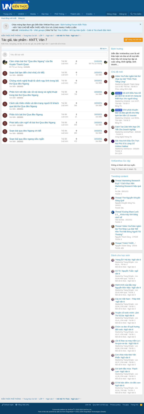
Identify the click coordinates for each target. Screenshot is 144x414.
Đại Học (45, 14)
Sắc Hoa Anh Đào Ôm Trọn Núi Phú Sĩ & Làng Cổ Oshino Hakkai (127, 143)
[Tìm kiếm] (136, 13)
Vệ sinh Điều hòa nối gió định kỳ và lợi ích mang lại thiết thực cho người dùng (128, 96)
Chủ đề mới (117, 72)
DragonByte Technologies (92, 411)
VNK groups (39, 30)
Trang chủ (7, 14)
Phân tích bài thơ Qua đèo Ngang (26, 114)
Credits (89, 14)
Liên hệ (88, 405)
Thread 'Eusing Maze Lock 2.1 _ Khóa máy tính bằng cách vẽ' (126, 214)
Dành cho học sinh (120, 255)
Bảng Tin (118, 106)
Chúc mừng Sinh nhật (123, 89)
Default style (7, 405)
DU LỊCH (118, 153)
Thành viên (75, 14)
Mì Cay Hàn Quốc (77, 30)
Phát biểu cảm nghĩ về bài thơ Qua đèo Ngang (32, 122)
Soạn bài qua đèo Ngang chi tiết (25, 131)
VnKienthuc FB (25, 30)
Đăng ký (21, 18)
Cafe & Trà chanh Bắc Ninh (99, 30)
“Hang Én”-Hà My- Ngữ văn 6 (128, 259)
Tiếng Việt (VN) (22, 405)
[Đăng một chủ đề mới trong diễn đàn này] (58, 54)
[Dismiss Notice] (140, 24)
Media (33, 14)
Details (103, 411)
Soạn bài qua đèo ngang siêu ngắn (26, 139)
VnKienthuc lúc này (120, 161)
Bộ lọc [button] (102, 49)
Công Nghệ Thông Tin (123, 137)
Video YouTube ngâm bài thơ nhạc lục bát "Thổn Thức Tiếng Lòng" (127, 79)
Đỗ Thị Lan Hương (15, 67)
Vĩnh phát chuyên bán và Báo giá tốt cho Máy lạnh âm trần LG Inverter (127, 113)
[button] (14, 13)
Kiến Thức (82, 24)
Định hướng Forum (69, 24)
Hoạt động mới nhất (8, 18)
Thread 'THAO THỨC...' (125, 243)
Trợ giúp (126, 405)
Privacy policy (115, 405)
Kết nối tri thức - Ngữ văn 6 (125, 267)
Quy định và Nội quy (100, 405)
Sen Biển (12, 75)
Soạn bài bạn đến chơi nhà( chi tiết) (26, 72)
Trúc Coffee (63, 30)
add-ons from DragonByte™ (66, 411)
